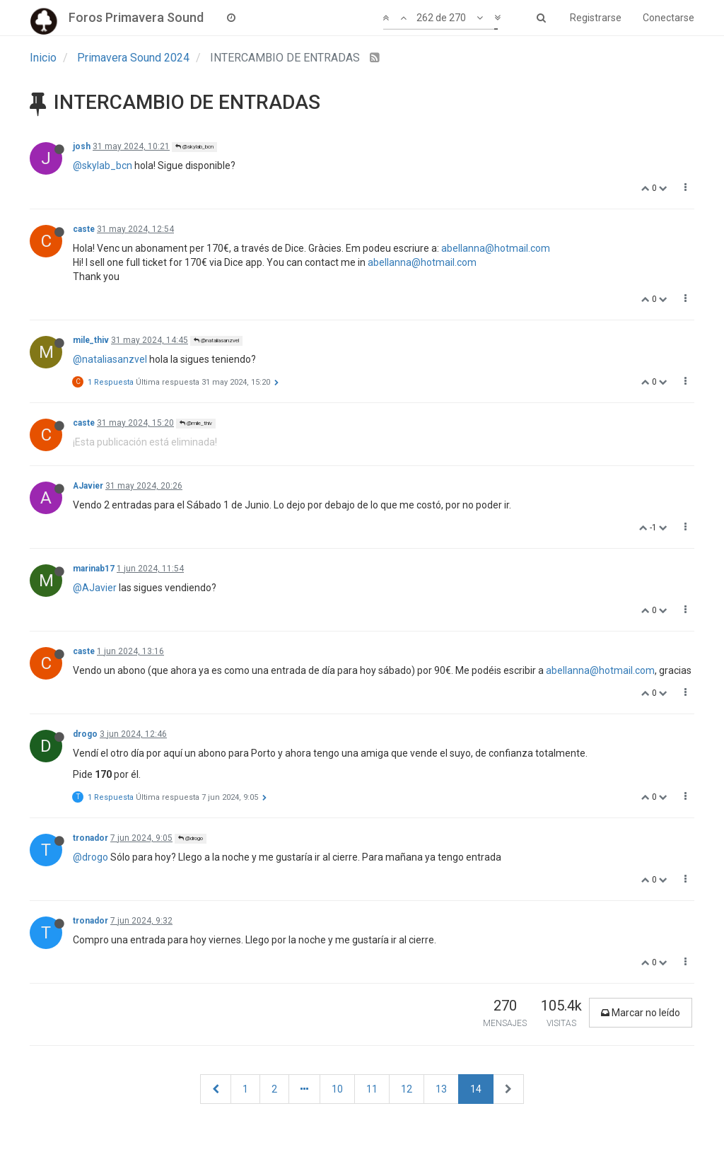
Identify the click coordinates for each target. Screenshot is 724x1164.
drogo (85, 734)
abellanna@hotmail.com (495, 248)
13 (441, 1089)
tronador (90, 838)
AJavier (88, 486)
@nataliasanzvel (216, 340)
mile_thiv (91, 340)
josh (81, 146)
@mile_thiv (196, 423)
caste (84, 229)
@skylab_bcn (194, 147)
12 (406, 1089)
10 (337, 1089)
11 (372, 1089)
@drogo (190, 838)
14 (475, 1089)
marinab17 (94, 569)
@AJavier (95, 587)
